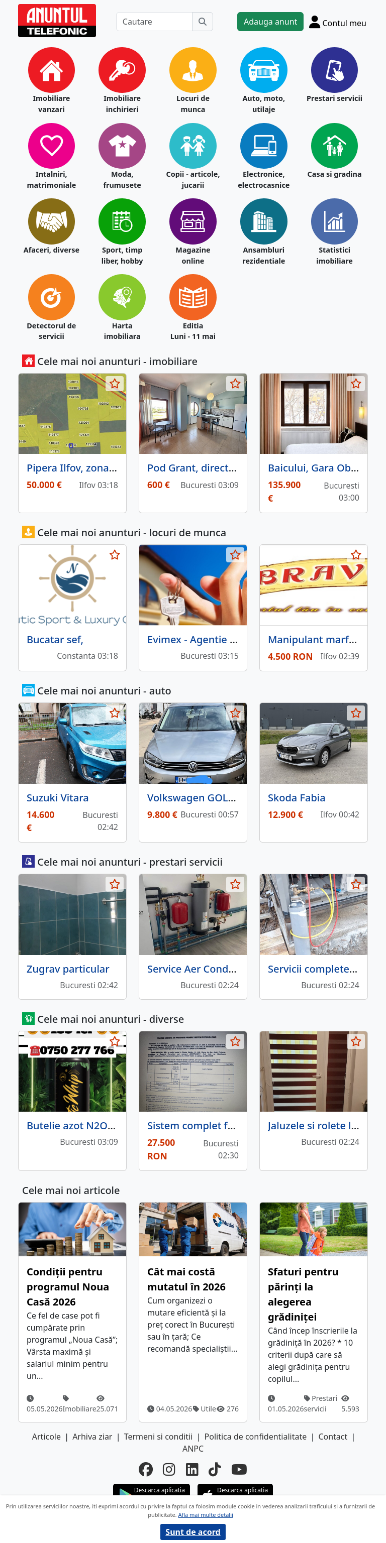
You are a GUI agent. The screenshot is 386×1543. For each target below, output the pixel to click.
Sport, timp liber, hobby (122, 255)
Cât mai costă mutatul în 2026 (186, 1279)
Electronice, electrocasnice (264, 179)
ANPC (193, 1448)
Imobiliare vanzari (51, 103)
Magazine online (192, 255)
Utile (204, 1408)
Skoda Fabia (297, 797)
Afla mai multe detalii (205, 1514)
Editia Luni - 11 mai (193, 331)
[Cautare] (154, 21)
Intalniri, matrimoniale (51, 179)
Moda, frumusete (122, 179)
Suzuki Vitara (58, 797)
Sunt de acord (192, 1531)
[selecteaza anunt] (115, 383)
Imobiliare (79, 1404)
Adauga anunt (270, 21)
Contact (332, 1436)
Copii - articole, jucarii (193, 179)
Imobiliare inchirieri (122, 103)
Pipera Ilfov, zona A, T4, (82, 467)
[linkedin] (192, 1469)
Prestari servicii (334, 98)
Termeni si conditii (158, 1436)
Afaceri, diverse (51, 250)
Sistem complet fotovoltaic (211, 1125)
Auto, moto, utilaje (263, 103)
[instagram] (169, 1469)
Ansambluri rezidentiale (263, 255)
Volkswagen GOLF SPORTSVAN (220, 797)
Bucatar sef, (55, 639)
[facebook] (146, 1469)
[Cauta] (202, 21)
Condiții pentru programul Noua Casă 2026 (68, 1287)
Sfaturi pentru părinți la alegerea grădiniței (303, 1294)
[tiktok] (215, 1469)
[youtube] (239, 1469)
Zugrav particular (68, 969)
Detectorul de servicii (51, 331)
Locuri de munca (193, 103)
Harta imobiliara (122, 331)
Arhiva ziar (92, 1436)
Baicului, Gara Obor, (315, 467)
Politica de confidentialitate (256, 1436)
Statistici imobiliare (334, 255)
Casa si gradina (335, 174)
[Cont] (337, 21)
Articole (46, 1436)
